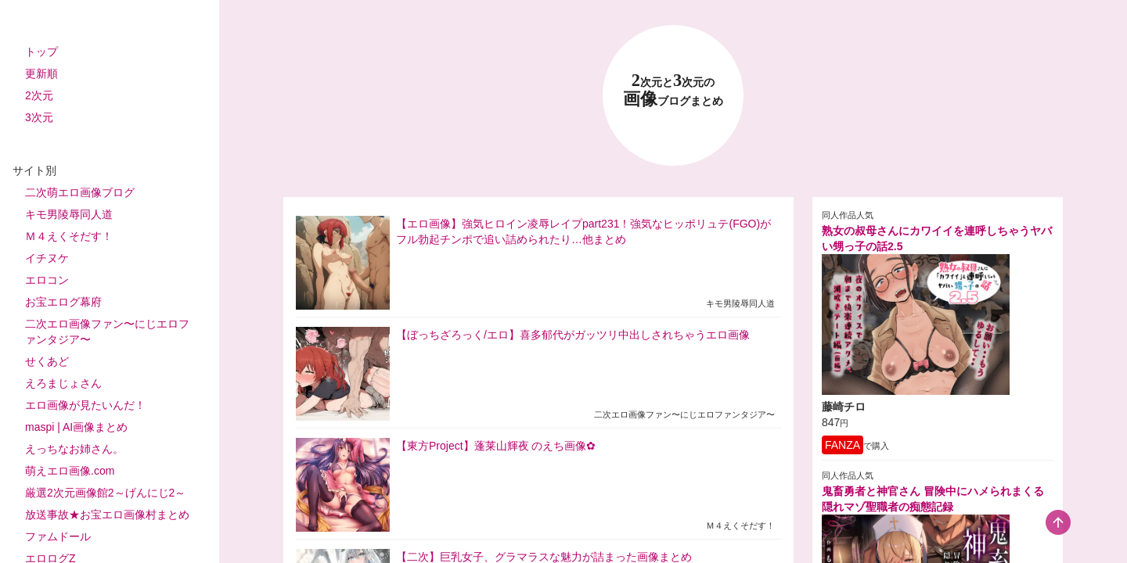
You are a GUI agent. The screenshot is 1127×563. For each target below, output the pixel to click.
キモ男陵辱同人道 (69, 214)
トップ (41, 51)
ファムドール (58, 536)
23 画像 (673, 90)
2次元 (39, 95)
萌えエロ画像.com (69, 470)
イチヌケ (47, 258)
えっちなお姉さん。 (74, 449)
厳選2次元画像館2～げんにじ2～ (105, 492)
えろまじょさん (63, 383)
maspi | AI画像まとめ (76, 427)
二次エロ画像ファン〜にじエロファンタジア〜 (107, 331)
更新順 (41, 73)
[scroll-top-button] (1058, 522)
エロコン (47, 280)
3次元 (39, 117)
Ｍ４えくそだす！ (69, 236)
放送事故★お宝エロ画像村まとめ (107, 514)
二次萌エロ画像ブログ (80, 192)
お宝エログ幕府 (63, 302)
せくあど (47, 361)
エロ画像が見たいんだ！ (85, 405)
